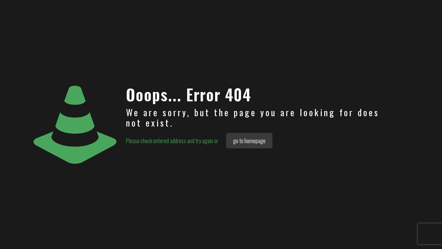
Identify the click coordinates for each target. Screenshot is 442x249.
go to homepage (249, 140)
